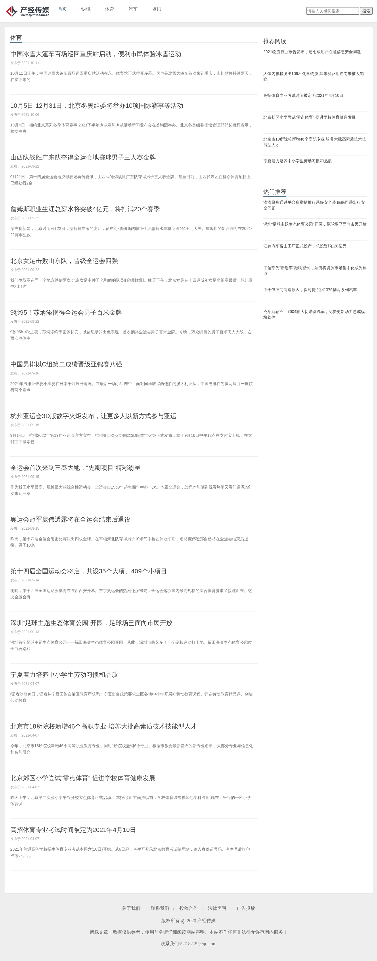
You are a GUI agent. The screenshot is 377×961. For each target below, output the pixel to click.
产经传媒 (28, 11)
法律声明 (217, 908)
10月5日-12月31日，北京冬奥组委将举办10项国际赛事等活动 (96, 105)
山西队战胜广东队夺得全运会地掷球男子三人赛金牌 (83, 157)
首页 (62, 9)
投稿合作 (188, 908)
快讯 (86, 9)
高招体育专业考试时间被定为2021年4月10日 (73, 829)
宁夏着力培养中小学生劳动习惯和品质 (64, 674)
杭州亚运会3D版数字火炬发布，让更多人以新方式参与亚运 (93, 416)
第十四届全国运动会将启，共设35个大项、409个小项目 (88, 571)
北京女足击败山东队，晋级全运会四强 (64, 260)
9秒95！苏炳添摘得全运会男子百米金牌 (66, 312)
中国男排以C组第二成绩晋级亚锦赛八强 (66, 364)
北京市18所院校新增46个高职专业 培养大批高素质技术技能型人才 (103, 726)
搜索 (366, 11)
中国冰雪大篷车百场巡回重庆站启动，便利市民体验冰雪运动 (95, 53)
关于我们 (131, 908)
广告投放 (246, 908)
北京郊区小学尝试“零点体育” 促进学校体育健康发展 (83, 778)
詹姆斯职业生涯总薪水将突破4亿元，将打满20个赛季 (85, 209)
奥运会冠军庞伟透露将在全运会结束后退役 (70, 519)
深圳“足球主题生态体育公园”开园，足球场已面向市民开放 (91, 622)
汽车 (133, 9)
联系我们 (160, 908)
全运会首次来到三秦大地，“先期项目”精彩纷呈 (75, 467)
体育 (109, 9)
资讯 (156, 9)
